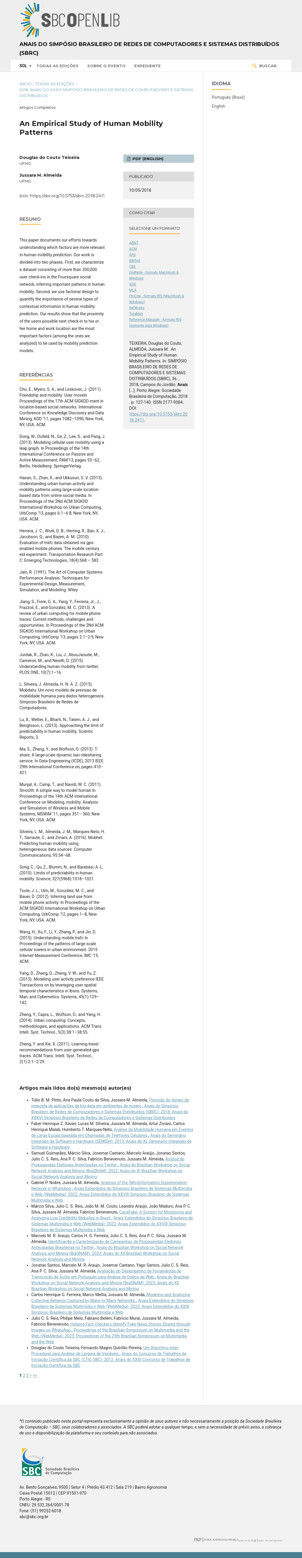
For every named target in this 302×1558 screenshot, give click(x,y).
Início (25, 83)
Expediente (147, 65)
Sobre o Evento (106, 65)
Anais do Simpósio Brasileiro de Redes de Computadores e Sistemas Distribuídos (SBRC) (149, 48)
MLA (133, 290)
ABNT (133, 243)
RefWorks (137, 308)
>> (35, 1375)
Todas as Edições (57, 65)
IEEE (132, 284)
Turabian (136, 314)
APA (132, 255)
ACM (133, 249)
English (218, 106)
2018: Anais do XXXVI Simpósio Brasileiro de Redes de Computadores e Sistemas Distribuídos (106, 92)
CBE (132, 267)
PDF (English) (147, 158)
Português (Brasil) (228, 97)
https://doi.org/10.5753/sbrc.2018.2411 (67, 195)
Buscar (267, 65)
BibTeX (134, 261)
